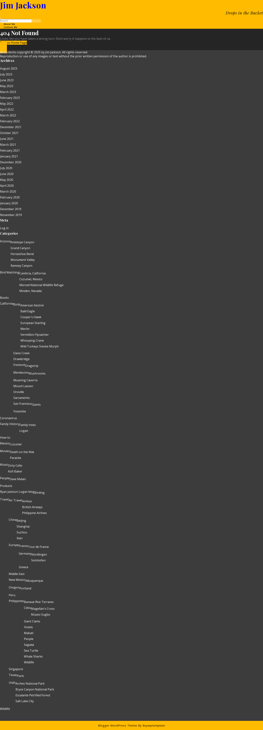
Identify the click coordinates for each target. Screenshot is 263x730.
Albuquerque (34, 581)
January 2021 (9, 156)
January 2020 (9, 203)
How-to (5, 437)
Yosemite (19, 411)
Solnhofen (38, 560)
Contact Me (10, 27)
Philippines (16, 601)
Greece (23, 567)
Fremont (19, 365)
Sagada (29, 645)
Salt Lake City (25, 701)
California (6, 303)
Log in (4, 228)
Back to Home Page (13, 43)
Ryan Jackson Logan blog (17, 492)
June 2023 (7, 80)
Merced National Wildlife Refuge (41, 285)
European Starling (32, 323)
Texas (13, 675)
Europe (14, 545)
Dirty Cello (15, 465)
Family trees (27, 425)
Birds (16, 304)
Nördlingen (39, 554)
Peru (12, 595)
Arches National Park (30, 683)
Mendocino (21, 372)
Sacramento (21, 398)
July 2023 (6, 74)
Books (4, 298)
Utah (12, 683)
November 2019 (11, 215)
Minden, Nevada (30, 291)
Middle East (16, 574)
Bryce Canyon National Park (35, 689)
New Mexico (17, 580)
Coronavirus (8, 418)
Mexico (5, 443)
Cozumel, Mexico (30, 279)
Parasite (15, 458)
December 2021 (10, 127)
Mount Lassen (23, 386)
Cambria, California (32, 273)
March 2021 (8, 145)
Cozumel (16, 444)
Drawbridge (21, 359)
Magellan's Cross (43, 609)
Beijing (21, 521)
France (23, 546)
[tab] (0, 18)
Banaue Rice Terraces (39, 602)
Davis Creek (21, 353)
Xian (19, 538)
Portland (25, 588)
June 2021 (7, 139)
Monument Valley (23, 260)
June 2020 (7, 174)
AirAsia (27, 501)
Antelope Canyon (22, 242)
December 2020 (10, 162)
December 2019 (10, 209)
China (13, 520)
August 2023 (8, 68)
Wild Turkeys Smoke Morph (39, 346)
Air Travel (15, 500)
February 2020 (10, 197)
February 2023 (10, 98)
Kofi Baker (15, 471)
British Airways (32, 507)
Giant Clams (32, 621)
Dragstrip (31, 366)
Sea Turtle (31, 651)
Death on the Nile (22, 452)
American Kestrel (32, 305)
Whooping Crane (32, 340)
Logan (23, 431)
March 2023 (8, 92)
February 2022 (10, 121)
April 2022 (7, 109)
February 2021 (10, 150)
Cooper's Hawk (30, 317)
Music (4, 465)
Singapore (16, 669)
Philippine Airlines (34, 513)
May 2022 (6, 104)
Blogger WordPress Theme (117, 725)
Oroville (18, 392)
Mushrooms (37, 373)
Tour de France (38, 547)
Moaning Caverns (25, 380)
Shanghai (23, 526)
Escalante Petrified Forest (33, 695)
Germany (25, 554)
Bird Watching (9, 272)
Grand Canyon (20, 248)
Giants (36, 405)
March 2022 (8, 115)
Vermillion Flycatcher (34, 335)
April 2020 (7, 186)
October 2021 (9, 133)
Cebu (27, 608)
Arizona (5, 241)
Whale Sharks (33, 656)
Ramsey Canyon (21, 266)
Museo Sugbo (40, 614)
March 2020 (8, 191)
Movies (5, 451)
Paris (20, 676)
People (4, 478)
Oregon (14, 587)
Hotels (28, 627)
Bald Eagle (27, 311)
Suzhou (22, 532)
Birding (40, 493)
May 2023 (6, 86)
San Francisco (22, 404)
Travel (4, 499)
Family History (9, 424)
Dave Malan (17, 479)
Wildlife (29, 662)
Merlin (24, 329)
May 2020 (6, 180)
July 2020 (6, 168)
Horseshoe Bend (22, 254)
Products (6, 486)
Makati (28, 633)
